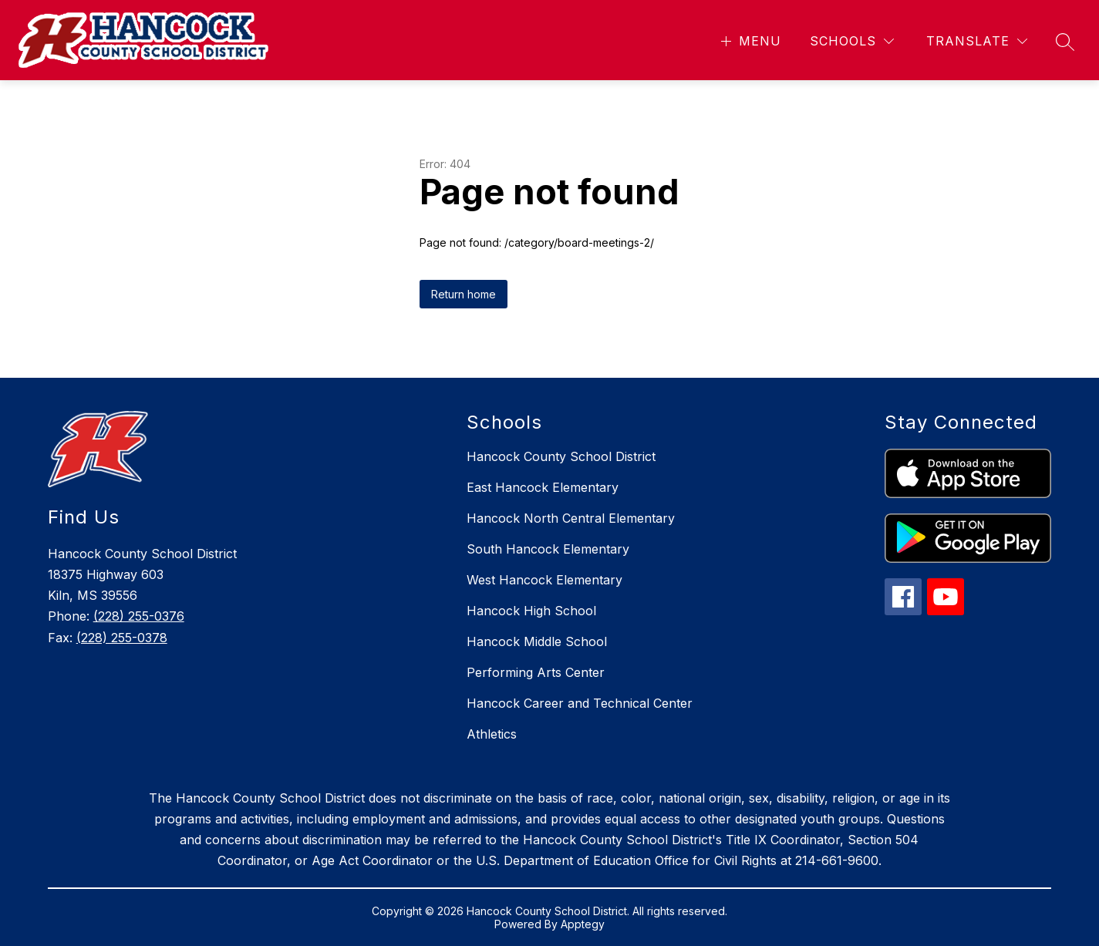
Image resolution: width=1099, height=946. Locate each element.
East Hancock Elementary (543, 487)
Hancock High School (531, 610)
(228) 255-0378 (121, 637)
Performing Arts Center (536, 672)
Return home (463, 294)
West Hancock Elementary (544, 579)
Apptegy (583, 924)
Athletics (492, 734)
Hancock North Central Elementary (571, 518)
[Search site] (1065, 41)
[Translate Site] (976, 41)
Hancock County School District (561, 456)
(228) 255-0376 (138, 616)
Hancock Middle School (537, 641)
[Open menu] (749, 41)
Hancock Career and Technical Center (580, 703)
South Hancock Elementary (548, 549)
